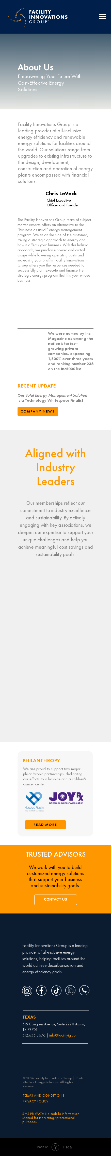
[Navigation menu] (102, 16)
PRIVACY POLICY (35, 1101)
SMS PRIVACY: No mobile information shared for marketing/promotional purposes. (50, 1117)
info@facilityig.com (63, 1035)
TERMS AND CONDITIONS (43, 1095)
